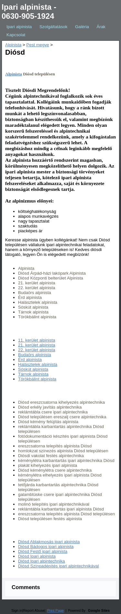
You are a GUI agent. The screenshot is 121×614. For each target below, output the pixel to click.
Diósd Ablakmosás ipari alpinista (49, 541)
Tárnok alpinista (33, 374)
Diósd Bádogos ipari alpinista (46, 546)
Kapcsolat (15, 34)
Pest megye (37, 44)
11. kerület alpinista (36, 340)
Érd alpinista (30, 359)
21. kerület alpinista (36, 345)
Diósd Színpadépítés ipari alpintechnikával (58, 566)
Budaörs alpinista (34, 354)
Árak (100, 26)
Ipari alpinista (19, 26)
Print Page (55, 610)
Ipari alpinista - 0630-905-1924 (29, 11)
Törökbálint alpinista (37, 379)
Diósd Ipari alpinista (36, 556)
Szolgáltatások (53, 26)
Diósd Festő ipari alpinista (42, 551)
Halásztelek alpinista (37, 364)
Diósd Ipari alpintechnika (41, 561)
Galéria (82, 26)
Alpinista (13, 44)
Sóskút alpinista (33, 369)
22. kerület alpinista (36, 349)
